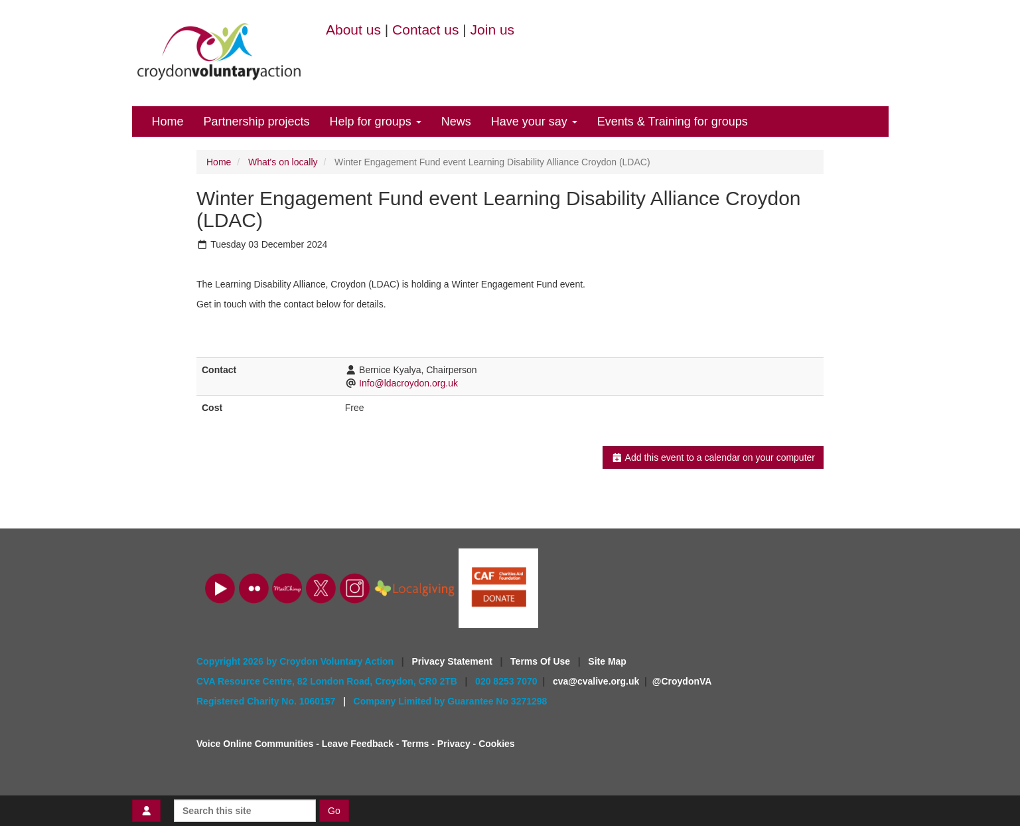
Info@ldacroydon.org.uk (408, 383)
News (456, 121)
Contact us (425, 29)
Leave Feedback (358, 743)
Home (168, 121)
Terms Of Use (541, 661)
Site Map (607, 661)
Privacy (454, 743)
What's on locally (283, 162)
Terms (415, 743)
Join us (493, 29)
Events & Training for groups (672, 121)
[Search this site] (245, 810)
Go (334, 810)
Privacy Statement (452, 661)
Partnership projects (257, 121)
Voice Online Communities (254, 743)
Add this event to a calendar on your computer (713, 457)
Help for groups (375, 121)
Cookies (496, 743)
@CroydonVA (682, 681)
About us (353, 29)
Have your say (534, 121)
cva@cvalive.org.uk (596, 681)
